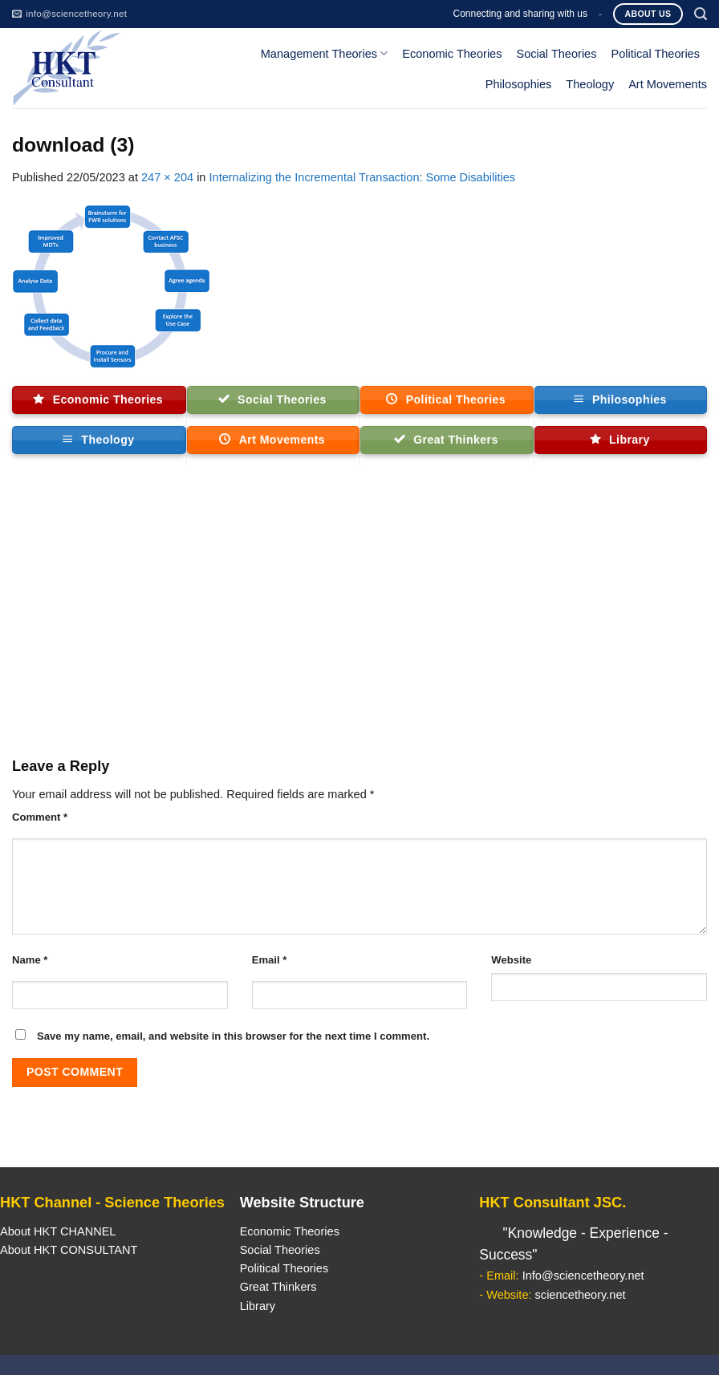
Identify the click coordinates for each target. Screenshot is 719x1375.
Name (29, 960)
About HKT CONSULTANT (68, 1249)
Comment (39, 817)
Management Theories (324, 53)
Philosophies (518, 84)
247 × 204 (167, 177)
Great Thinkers (278, 1286)
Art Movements (667, 84)
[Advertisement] (359, 618)
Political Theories (655, 53)
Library (257, 1306)
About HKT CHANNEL (58, 1231)
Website (511, 960)
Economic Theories (452, 53)
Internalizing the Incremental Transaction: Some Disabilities (362, 177)
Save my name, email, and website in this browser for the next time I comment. (233, 1036)
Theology (590, 84)
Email (269, 960)
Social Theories (556, 53)
